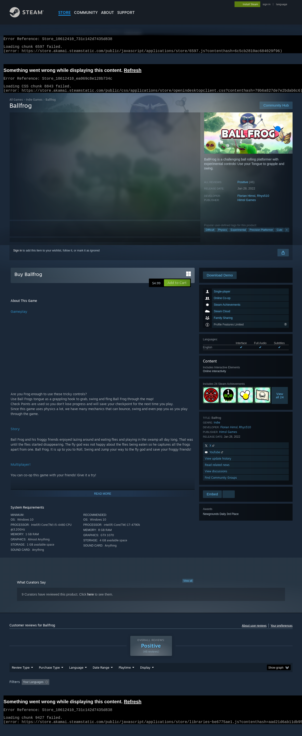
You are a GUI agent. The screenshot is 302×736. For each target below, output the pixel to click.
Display (145, 676)
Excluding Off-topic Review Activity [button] (81, 691)
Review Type (20, 676)
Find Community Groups (221, 483)
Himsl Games (246, 205)
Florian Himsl (246, 201)
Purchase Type (49, 676)
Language (76, 676)
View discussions (216, 477)
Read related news (217, 470)
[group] (151, 691)
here (90, 600)
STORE (64, 12)
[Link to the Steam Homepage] (30, 16)
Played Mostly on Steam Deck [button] (151, 691)
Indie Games (34, 105)
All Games (16, 105)
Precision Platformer (261, 235)
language (281, 4)
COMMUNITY (86, 12)
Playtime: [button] (117, 691)
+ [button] (286, 235)
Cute (279, 235)
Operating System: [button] (190, 691)
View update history (218, 464)
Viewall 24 (280, 401)
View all (187, 586)
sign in (266, 4)
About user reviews (254, 631)
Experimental (238, 235)
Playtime (125, 676)
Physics (222, 235)
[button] (177, 288)
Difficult (210, 235)
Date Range (101, 676)
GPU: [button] (230, 691)
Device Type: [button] (251, 691)
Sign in (17, 256)
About (107, 12)
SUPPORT (126, 12)
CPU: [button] (215, 691)
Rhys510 (263, 201)
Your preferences (282, 631)
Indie (217, 428)
